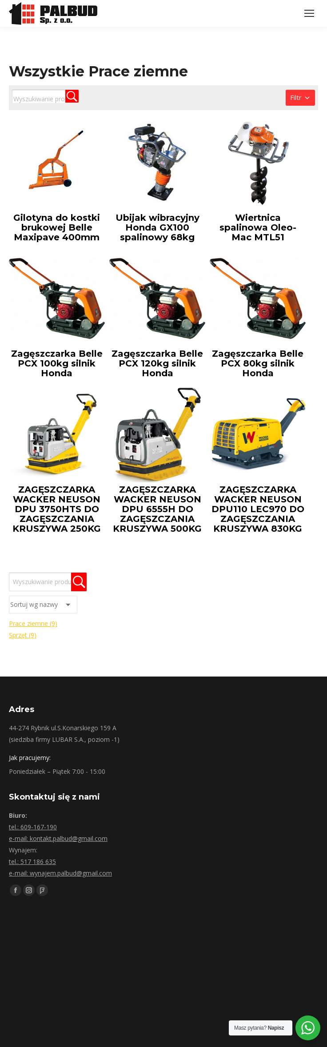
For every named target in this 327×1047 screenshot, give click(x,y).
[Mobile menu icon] (309, 13)
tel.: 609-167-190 (33, 827)
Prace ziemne (33, 623)
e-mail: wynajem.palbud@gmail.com (60, 873)
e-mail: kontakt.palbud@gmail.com (58, 838)
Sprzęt (22, 635)
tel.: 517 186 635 (32, 861)
